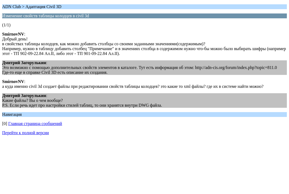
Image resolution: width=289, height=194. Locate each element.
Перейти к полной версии (25, 132)
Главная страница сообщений (35, 123)
